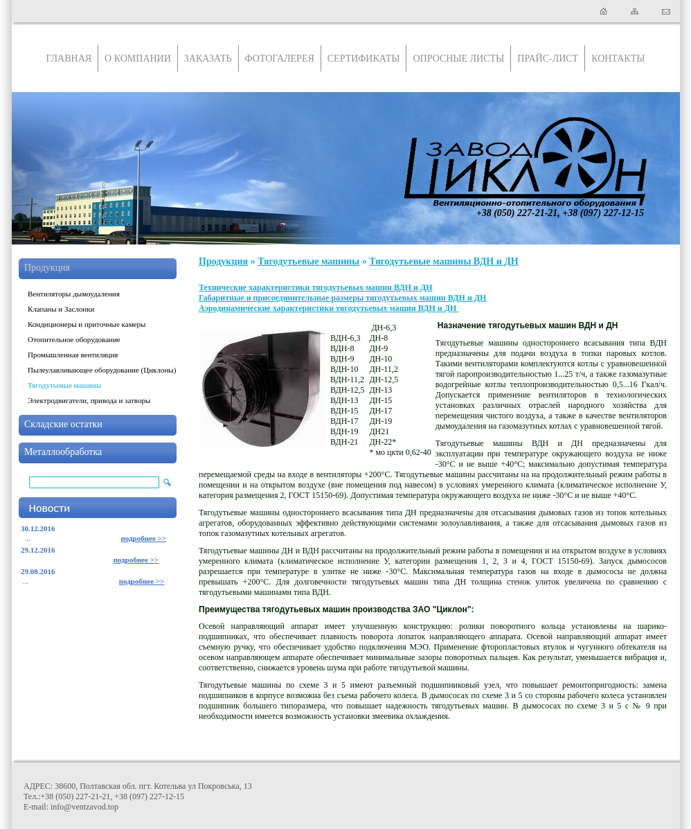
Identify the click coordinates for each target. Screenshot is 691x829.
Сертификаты (363, 58)
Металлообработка (63, 452)
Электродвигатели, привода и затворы (89, 400)
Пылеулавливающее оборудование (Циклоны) (102, 370)
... (25, 538)
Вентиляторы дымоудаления (74, 293)
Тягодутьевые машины (64, 385)
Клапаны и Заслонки (61, 309)
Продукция (47, 267)
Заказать (208, 58)
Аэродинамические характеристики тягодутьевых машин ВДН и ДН (328, 308)
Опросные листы (458, 58)
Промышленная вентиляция (73, 354)
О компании (138, 58)
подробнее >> (144, 538)
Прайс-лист (547, 58)
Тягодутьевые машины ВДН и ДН (444, 261)
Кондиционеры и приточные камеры (86, 324)
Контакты (618, 58)
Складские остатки (63, 424)
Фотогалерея (279, 58)
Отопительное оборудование (74, 339)
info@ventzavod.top (84, 807)
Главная (69, 58)
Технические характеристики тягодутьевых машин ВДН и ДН (316, 287)
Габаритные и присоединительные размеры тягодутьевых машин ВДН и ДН (342, 298)
